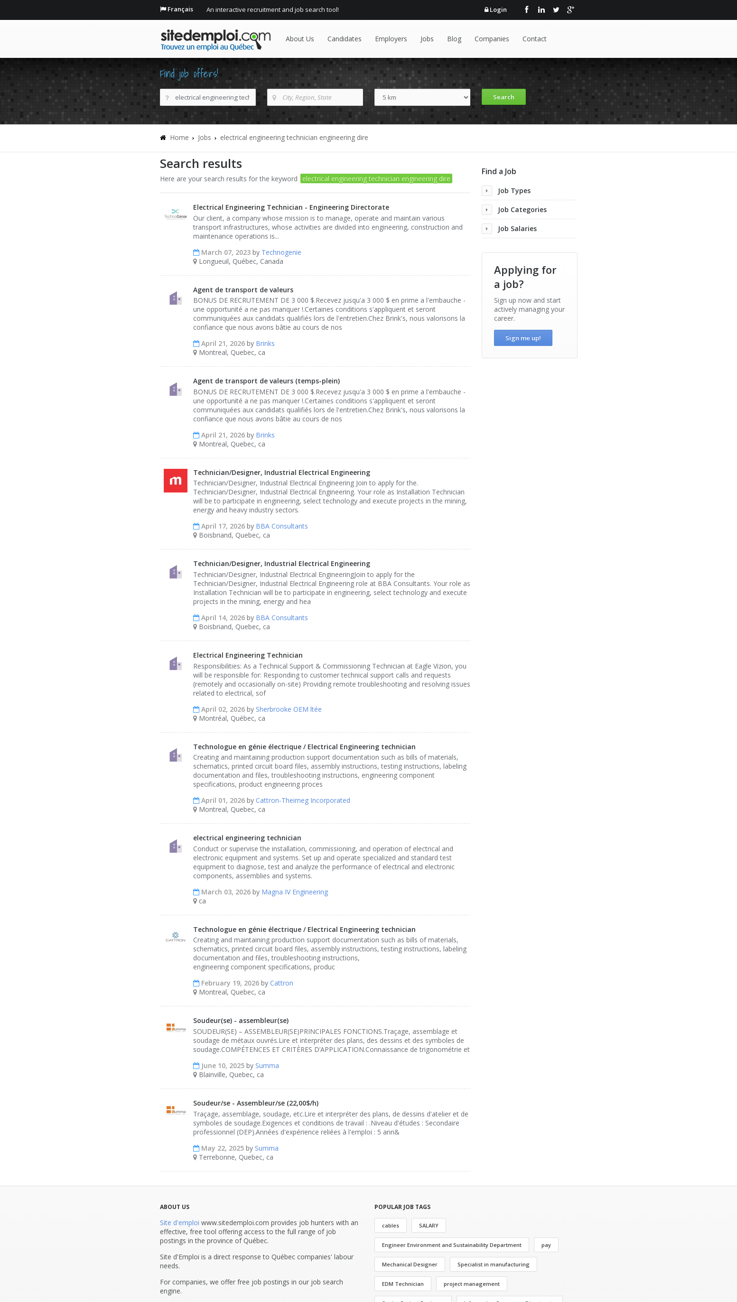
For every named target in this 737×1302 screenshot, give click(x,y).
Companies (492, 38)
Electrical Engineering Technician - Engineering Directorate (291, 207)
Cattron (281, 982)
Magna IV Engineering (294, 891)
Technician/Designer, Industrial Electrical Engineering (281, 472)
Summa (267, 1065)
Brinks (265, 343)
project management (472, 1283)
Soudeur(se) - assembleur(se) (241, 1020)
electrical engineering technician (247, 837)
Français (180, 9)
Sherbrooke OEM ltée (289, 709)
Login (498, 9)
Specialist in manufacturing (493, 1264)
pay (546, 1244)
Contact (534, 38)
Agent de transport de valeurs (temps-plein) (266, 380)
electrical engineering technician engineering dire (294, 137)
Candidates (344, 38)
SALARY (428, 1225)
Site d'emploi (179, 1222)
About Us (300, 38)
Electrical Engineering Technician (248, 655)
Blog (454, 38)
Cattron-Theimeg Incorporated (303, 800)
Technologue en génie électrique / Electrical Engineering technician (304, 746)
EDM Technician (403, 1283)
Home (179, 137)
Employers (391, 38)
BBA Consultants (282, 525)
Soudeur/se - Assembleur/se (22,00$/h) (255, 1102)
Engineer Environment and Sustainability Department (452, 1244)
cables (390, 1225)
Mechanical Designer (410, 1264)
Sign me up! (523, 338)
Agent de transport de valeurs (243, 289)
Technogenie (281, 252)
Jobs (427, 38)
